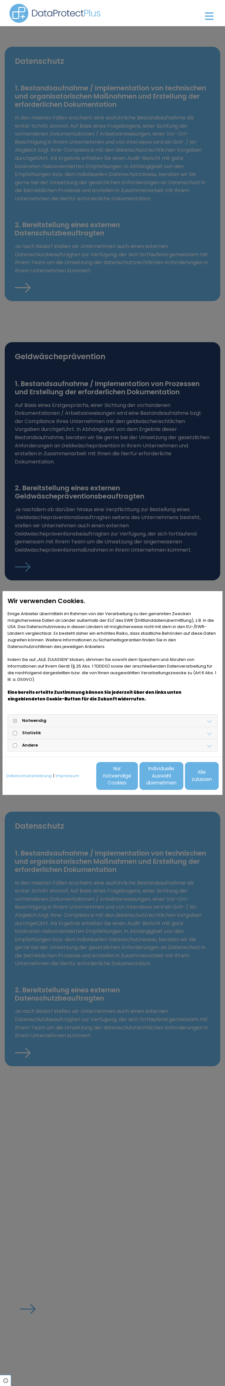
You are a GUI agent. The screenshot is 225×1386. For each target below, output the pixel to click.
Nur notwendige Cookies (69, 779)
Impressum (67, 762)
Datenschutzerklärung (29, 762)
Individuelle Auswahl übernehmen (130, 779)
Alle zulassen (189, 779)
